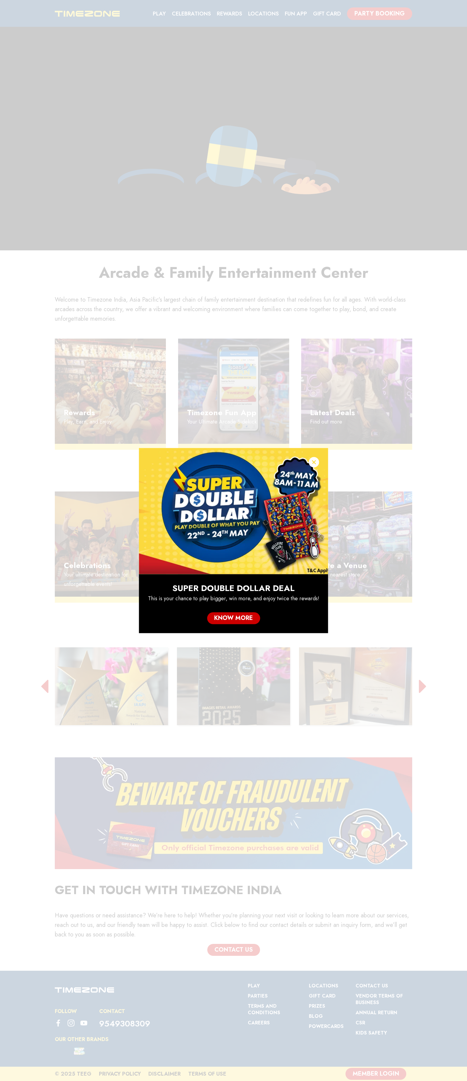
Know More (233, 618)
